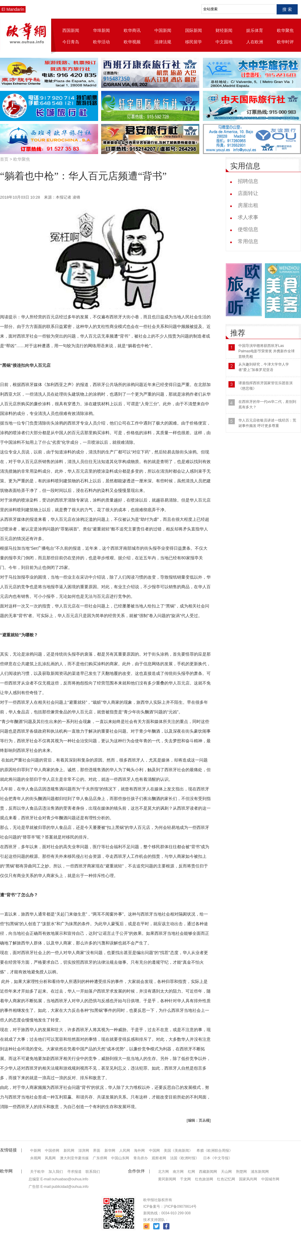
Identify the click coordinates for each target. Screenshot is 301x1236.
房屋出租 (248, 205)
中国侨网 (52, 1150)
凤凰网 (50, 1158)
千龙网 (185, 1179)
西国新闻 (70, 30)
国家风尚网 (248, 1179)
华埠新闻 (101, 30)
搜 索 (287, 9)
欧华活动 (101, 41)
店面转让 (248, 193)
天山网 (226, 1172)
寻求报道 (74, 1172)
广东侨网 (100, 1158)
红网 (191, 1172)
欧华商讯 (132, 30)
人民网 (124, 1150)
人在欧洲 (254, 41)
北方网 (163, 1172)
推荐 (237, 333)
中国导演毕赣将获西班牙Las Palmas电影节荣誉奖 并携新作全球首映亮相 (266, 351)
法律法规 (162, 41)
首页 (4, 159)
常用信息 (248, 241)
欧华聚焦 (285, 30)
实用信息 (245, 166)
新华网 (109, 1150)
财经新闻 (224, 30)
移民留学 (193, 41)
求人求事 (248, 217)
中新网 (35, 1150)
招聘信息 (248, 181)
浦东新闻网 (260, 1172)
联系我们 (92, 1172)
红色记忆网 (226, 1179)
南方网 (178, 1172)
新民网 (69, 1150)
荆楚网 (241, 1172)
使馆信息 (248, 229)
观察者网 (159, 1158)
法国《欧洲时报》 (184, 1158)
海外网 (139, 1150)
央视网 (35, 1158)
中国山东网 (120, 1158)
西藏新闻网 (208, 1172)
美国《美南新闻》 (178, 1150)
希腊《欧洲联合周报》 (215, 1150)
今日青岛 (70, 41)
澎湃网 (83, 1150)
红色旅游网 (204, 1179)
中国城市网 (270, 1179)
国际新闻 (193, 30)
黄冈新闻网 (167, 1179)
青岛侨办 (140, 1158)
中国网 (154, 1150)
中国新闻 (162, 30)
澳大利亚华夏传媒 (74, 1158)
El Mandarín (13, 9)
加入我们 (55, 1172)
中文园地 (224, 41)
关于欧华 (37, 1172)
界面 (96, 1150)
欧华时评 (285, 41)
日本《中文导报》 (217, 1158)
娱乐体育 (254, 30)
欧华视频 (132, 41)
